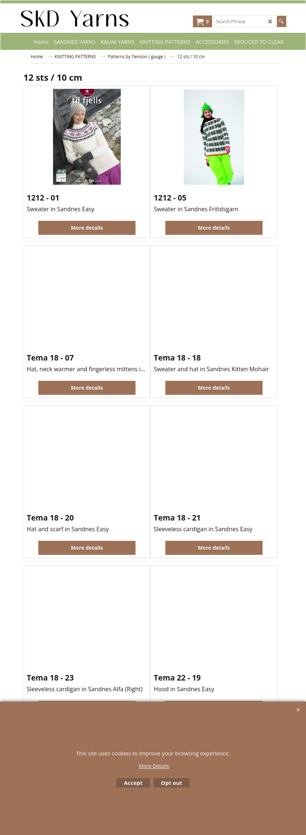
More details (87, 227)
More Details (154, 765)
